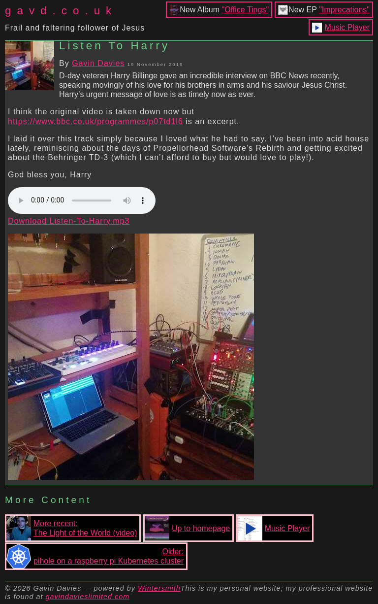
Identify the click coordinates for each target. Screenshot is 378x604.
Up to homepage (187, 528)
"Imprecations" (344, 9)
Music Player (347, 27)
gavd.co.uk (61, 10)
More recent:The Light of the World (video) (71, 528)
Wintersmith (159, 588)
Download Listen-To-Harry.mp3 (68, 221)
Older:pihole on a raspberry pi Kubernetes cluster (95, 556)
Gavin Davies (98, 63)
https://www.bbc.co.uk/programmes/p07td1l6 (95, 121)
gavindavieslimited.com (87, 597)
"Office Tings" (245, 9)
